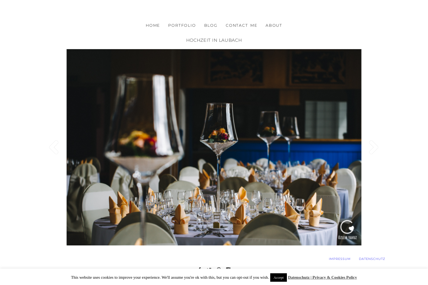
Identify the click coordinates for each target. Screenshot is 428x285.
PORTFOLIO (182, 25)
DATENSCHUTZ (372, 259)
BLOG (211, 25)
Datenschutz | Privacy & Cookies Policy (322, 277)
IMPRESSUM (340, 259)
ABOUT (274, 25)
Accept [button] (279, 277)
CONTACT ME (241, 25)
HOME (153, 25)
